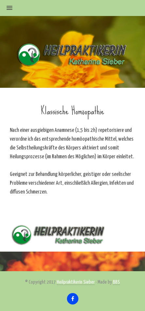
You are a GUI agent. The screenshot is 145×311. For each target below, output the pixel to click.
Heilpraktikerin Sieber (76, 282)
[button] (6, 8)
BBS (116, 282)
